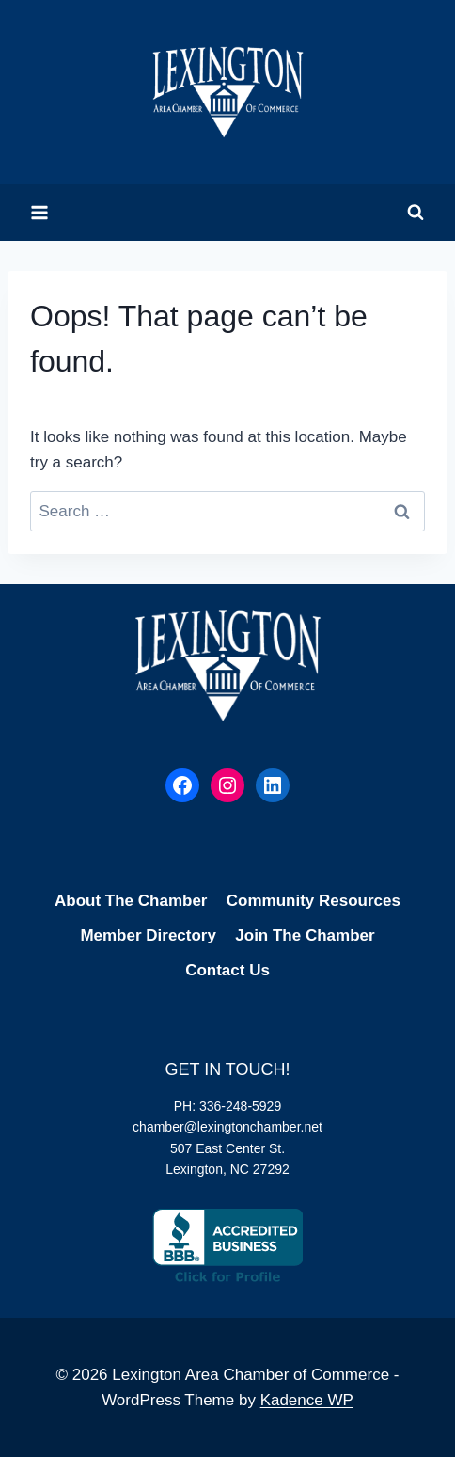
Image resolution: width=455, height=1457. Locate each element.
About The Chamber (131, 901)
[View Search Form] (415, 213)
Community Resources (313, 901)
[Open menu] (40, 212)
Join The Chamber (304, 935)
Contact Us (227, 970)
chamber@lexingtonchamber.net (227, 1126)
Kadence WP (306, 1400)
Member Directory (148, 935)
